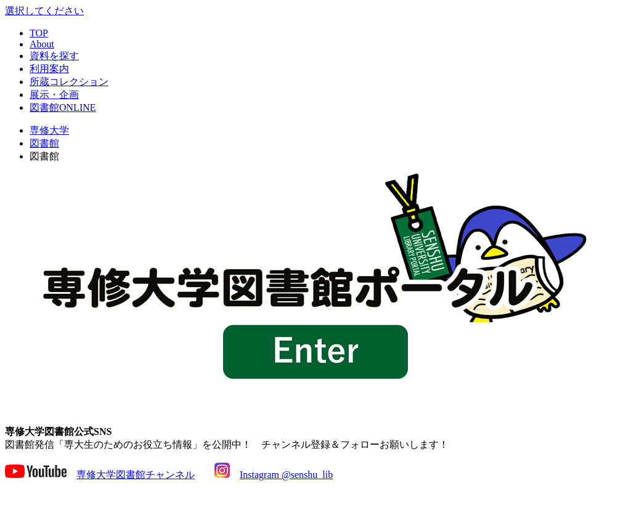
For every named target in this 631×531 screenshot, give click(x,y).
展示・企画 (54, 94)
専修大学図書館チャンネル (135, 474)
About (42, 44)
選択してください (44, 11)
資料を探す (54, 56)
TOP (39, 33)
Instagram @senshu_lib (286, 474)
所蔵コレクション (69, 81)
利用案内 (49, 68)
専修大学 (49, 130)
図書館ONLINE (63, 107)
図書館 (44, 143)
